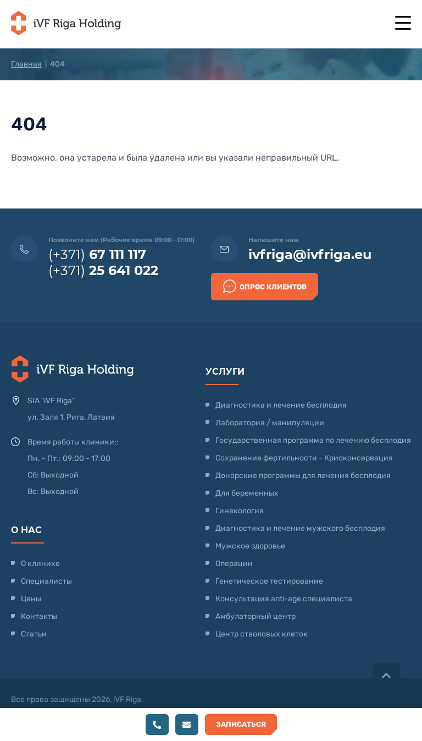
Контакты (39, 616)
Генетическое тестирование (269, 581)
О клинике (40, 563)
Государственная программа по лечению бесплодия (313, 440)
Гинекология (239, 510)
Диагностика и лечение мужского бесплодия (300, 528)
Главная (26, 64)
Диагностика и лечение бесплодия (281, 405)
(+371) (97, 254)
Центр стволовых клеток (261, 634)
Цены (31, 598)
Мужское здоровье (250, 546)
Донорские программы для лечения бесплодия (303, 475)
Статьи (34, 634)
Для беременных (247, 493)
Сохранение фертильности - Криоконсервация (304, 458)
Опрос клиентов (265, 286)
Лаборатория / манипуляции (269, 422)
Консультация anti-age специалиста (283, 598)
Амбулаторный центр (255, 616)
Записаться (241, 724)
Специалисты (46, 581)
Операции (234, 563)
